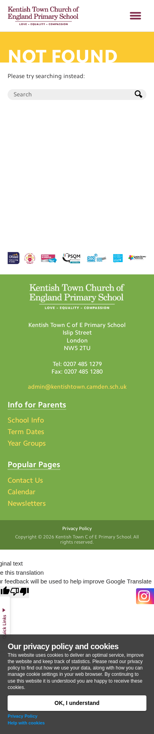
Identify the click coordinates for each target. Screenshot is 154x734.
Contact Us (25, 480)
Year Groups (27, 443)
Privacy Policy (23, 716)
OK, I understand (77, 703)
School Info (26, 420)
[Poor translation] (19, 592)
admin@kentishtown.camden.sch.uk (77, 386)
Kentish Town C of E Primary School (93, 537)
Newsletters (27, 503)
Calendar (22, 491)
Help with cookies (26, 722)
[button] (135, 16)
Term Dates (26, 431)
